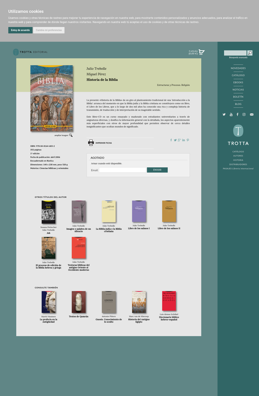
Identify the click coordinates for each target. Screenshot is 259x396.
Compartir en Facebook (171, 140)
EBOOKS (238, 82)
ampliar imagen (61, 135)
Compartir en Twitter (175, 140)
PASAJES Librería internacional (238, 168)
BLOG (238, 104)
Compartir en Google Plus (179, 140)
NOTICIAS (238, 89)
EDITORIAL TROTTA (238, 136)
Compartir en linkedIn (184, 140)
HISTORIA (238, 160)
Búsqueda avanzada (238, 57)
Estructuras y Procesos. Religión (173, 85)
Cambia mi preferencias (49, 30)
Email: (94, 170)
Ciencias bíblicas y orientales (54, 168)
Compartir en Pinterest (188, 140)
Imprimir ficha (104, 143)
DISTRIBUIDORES (238, 164)
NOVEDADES (238, 68)
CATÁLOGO (238, 75)
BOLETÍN (238, 96)
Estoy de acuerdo (20, 30)
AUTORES (238, 156)
